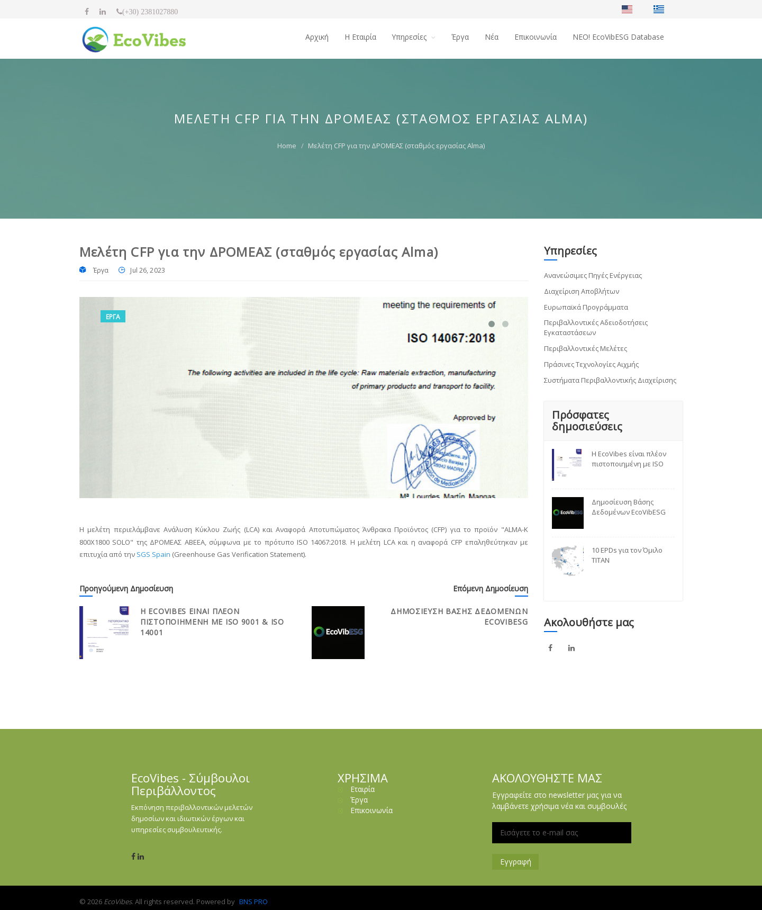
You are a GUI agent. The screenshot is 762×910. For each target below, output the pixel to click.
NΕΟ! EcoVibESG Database (618, 37)
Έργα (460, 37)
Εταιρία (362, 789)
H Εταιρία (360, 37)
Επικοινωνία (535, 37)
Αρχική (316, 37)
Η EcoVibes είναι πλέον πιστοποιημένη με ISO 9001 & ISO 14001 (212, 621)
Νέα (491, 37)
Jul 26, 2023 (147, 270)
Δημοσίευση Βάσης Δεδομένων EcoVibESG (629, 507)
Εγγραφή (515, 862)
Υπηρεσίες (410, 37)
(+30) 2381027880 (150, 11)
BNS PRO (253, 901)
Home (286, 145)
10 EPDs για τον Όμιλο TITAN (627, 555)
